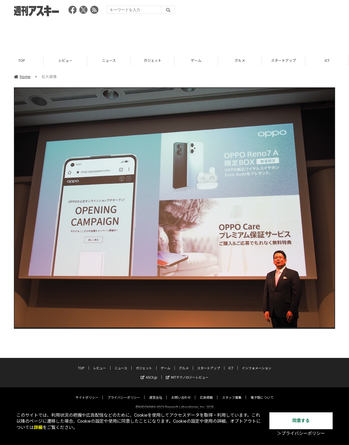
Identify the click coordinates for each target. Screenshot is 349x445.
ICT (327, 60)
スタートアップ (283, 60)
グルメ (239, 60)
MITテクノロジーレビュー (187, 372)
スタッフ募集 (232, 392)
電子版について (262, 392)
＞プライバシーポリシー (301, 433)
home (22, 76)
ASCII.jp (149, 372)
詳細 (38, 427)
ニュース (109, 60)
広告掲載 (206, 392)
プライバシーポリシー (123, 392)
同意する (301, 420)
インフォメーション (256, 363)
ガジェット (152, 60)
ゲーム (196, 60)
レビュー (65, 60)
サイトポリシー (87, 392)
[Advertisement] (174, 34)
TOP (21, 60)
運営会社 (155, 392)
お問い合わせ (181, 392)
